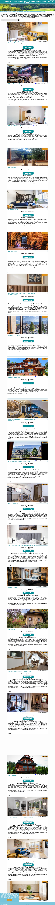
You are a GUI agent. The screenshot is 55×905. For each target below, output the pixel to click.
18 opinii (32, 513)
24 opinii (37, 827)
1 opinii (39, 555)
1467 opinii (32, 597)
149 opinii (32, 785)
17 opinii (33, 345)
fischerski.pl (52, 0)
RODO (12, 898)
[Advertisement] (27, 745)
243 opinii (32, 219)
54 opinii (35, 723)
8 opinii (32, 261)
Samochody (30, 11)
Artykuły (42, 11)
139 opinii (35, 52)
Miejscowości (17, 11)
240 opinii (38, 681)
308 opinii (32, 177)
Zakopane (44, 23)
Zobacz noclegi (28, 49)
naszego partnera (26, 59)
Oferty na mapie (10, 11)
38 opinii (36, 471)
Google (16, 893)
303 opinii (33, 94)
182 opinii (33, 387)
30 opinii (37, 869)
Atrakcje (36, 11)
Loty (23, 11)
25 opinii (31, 639)
